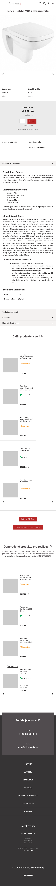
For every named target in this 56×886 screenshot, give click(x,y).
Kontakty (28, 812)
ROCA (30, 92)
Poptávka (28, 318)
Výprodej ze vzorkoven (28, 796)
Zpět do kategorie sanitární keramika (28, 527)
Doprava (28, 788)
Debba (30, 96)
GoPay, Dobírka (33, 129)
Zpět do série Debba (28, 519)
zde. (31, 209)
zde (11, 209)
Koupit (32, 121)
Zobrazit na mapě (28, 850)
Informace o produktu (28, 163)
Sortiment (28, 764)
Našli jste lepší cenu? (28, 323)
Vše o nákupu (28, 804)
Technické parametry (28, 312)
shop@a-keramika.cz (12, 556)
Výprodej (28, 772)
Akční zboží (28, 780)
